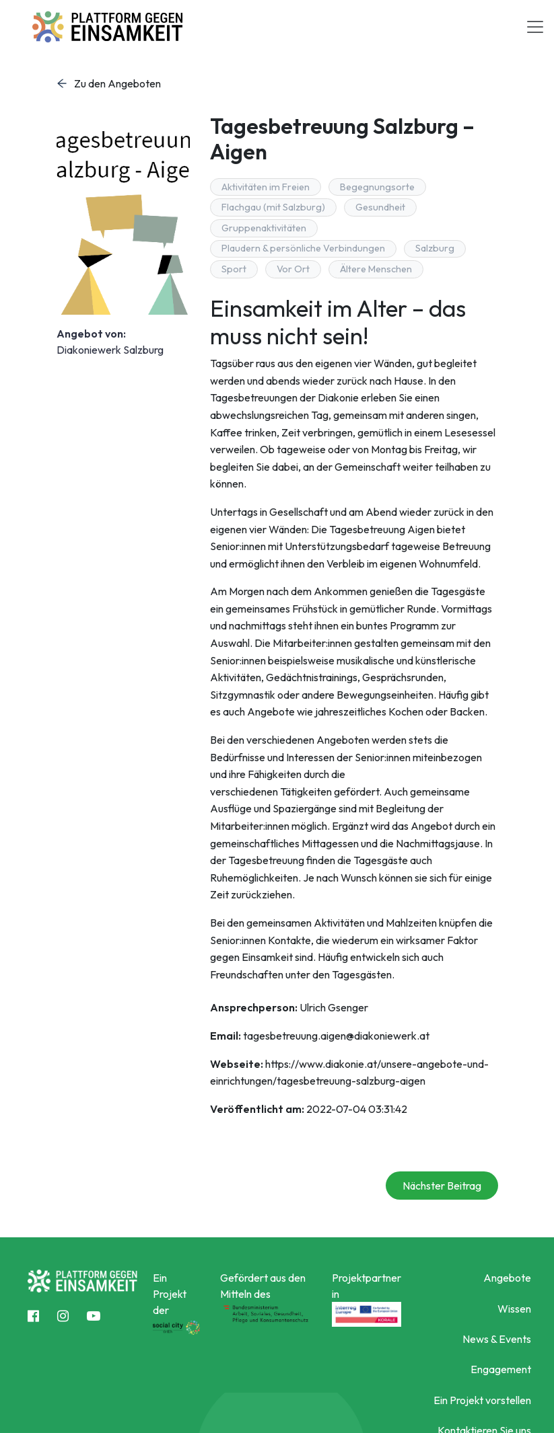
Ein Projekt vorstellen (482, 1400)
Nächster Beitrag (442, 1185)
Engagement (501, 1369)
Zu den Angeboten (109, 83)
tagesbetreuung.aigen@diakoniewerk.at (336, 1035)
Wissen (514, 1308)
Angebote (507, 1277)
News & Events (496, 1339)
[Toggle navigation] (535, 26)
